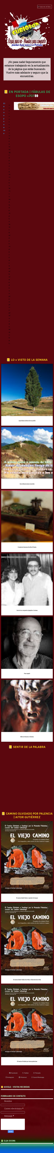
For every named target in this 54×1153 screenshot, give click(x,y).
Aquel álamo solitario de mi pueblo (27, 420)
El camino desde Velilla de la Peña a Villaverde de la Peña (27, 979)
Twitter (25, 1073)
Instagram (10, 1077)
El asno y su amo (4, 118)
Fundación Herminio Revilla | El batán (27, 547)
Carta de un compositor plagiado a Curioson (27, 610)
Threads (37, 1073)
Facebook (13, 1073)
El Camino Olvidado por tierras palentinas (27, 1061)
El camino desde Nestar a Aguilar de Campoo (27, 898)
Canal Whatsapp (37, 1077)
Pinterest (23, 1077)
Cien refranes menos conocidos (27, 484)
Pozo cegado (27, 673)
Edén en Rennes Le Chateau (27, 737)
